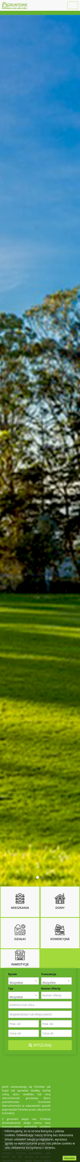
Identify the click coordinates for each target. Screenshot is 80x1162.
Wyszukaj (40, 1045)
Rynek (12, 974)
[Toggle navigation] (72, 5)
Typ (10, 988)
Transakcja (48, 974)
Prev (5, 450)
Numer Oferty (50, 988)
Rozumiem (69, 1158)
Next (74, 450)
